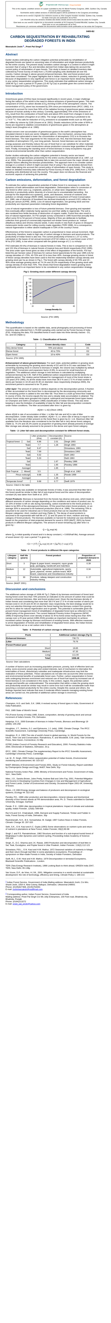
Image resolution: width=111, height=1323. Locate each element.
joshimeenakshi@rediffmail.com (28, 889)
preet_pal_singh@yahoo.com (26, 904)
